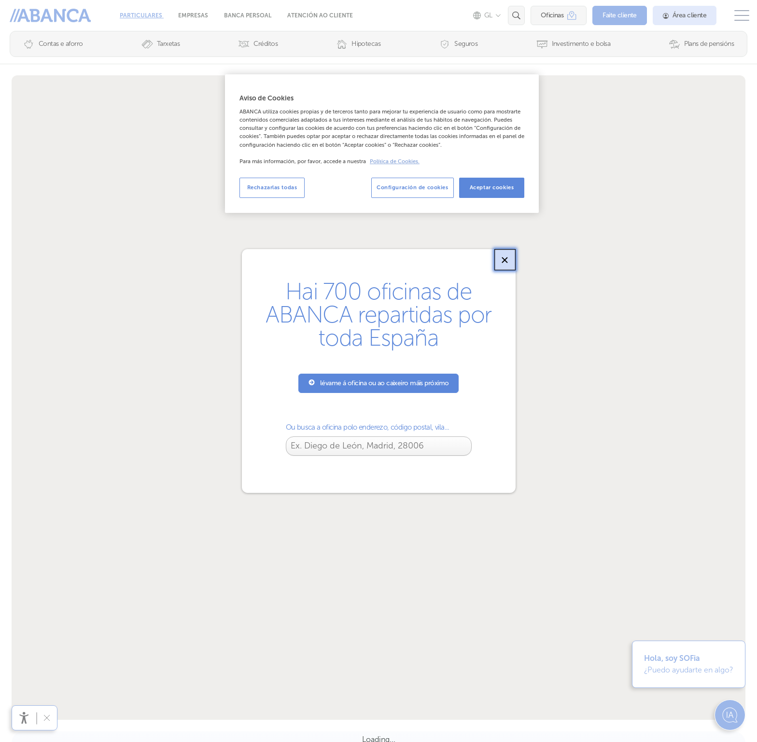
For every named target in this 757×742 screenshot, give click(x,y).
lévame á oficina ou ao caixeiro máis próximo (378, 383)
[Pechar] (505, 259)
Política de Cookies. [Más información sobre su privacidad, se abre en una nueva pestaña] (395, 161)
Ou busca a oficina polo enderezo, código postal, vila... (367, 427)
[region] (382, 143)
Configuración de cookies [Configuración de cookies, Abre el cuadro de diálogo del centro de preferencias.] (413, 187)
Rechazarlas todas (272, 187)
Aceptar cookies (492, 187)
